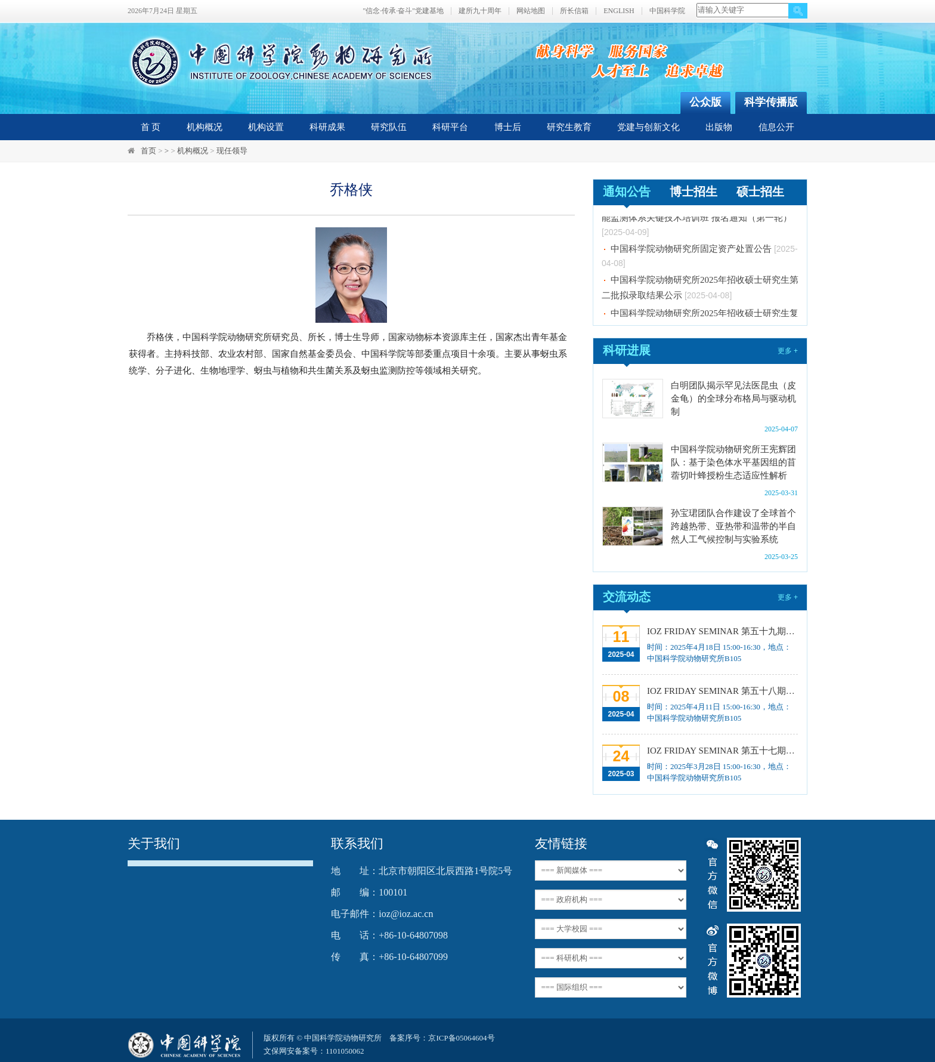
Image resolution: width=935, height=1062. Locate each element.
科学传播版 (771, 102)
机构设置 (266, 127)
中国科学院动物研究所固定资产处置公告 (691, 251)
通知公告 (627, 191)
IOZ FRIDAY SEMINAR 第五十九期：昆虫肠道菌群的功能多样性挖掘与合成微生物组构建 (721, 631)
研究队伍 (389, 127)
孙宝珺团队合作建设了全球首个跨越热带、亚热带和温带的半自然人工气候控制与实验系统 (733, 526)
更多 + (788, 351)
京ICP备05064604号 (461, 1037)
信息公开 (776, 127)
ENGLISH (618, 11)
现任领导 (231, 150)
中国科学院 (667, 11)
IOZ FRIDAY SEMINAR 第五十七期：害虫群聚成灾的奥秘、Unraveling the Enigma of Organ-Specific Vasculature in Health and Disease (721, 750)
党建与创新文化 (648, 127)
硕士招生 (760, 191)
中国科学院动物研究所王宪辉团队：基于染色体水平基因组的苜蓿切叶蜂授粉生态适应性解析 (733, 462)
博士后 (507, 127)
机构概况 (204, 127)
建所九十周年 (480, 11)
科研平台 (450, 127)
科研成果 (327, 127)
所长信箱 (574, 11)
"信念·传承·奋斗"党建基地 (403, 11)
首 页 (151, 127)
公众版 (705, 102)
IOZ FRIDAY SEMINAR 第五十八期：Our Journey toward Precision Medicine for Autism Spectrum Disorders (721, 691)
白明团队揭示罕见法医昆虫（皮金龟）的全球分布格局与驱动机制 (733, 398)
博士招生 (693, 191)
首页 (148, 150)
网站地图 (530, 11)
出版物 (718, 127)
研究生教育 (569, 127)
